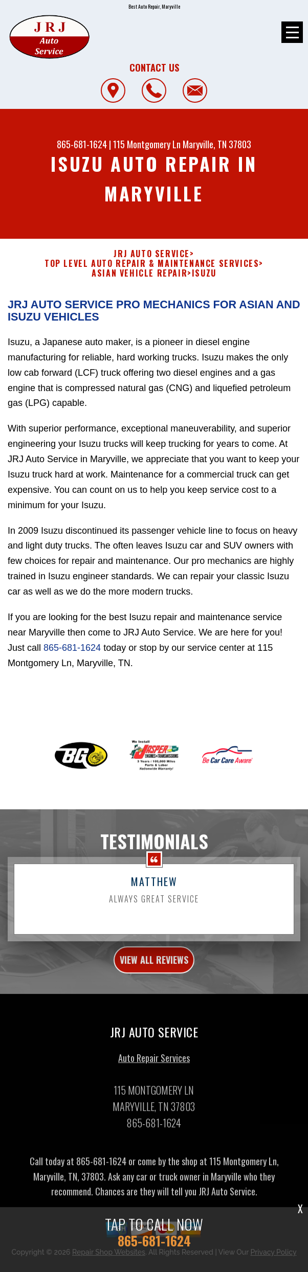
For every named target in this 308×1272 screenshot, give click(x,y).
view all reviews (154, 975)
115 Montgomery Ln (147, 144)
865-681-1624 (82, 144)
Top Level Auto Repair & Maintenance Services (152, 263)
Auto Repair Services (154, 1072)
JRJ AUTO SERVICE (152, 254)
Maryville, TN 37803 (217, 144)
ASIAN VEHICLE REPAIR (139, 273)
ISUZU (204, 273)
